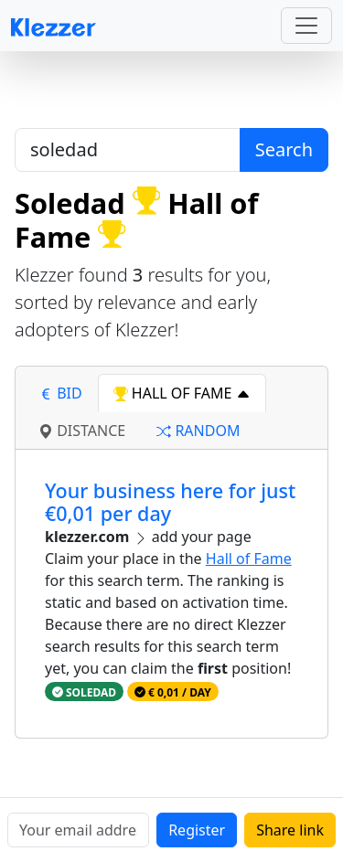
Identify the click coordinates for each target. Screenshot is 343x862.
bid (60, 393)
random (198, 430)
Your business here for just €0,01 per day (170, 502)
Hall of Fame (249, 558)
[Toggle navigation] (306, 25)
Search (284, 149)
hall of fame (182, 393)
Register (196, 830)
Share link (290, 830)
